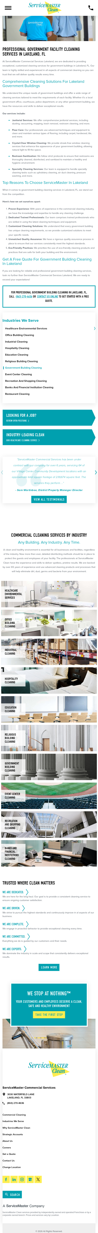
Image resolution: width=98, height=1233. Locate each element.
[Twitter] (38, 1179)
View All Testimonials (49, 499)
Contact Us (8, 1160)
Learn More (49, 967)
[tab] (94, 328)
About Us (7, 1141)
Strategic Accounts (12, 1134)
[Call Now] (90, 7)
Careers (6, 1147)
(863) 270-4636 (24, 296)
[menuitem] (49, 328)
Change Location (11, 1167)
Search (12, 1195)
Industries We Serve (13, 1121)
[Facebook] (6, 1179)
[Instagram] (22, 1179)
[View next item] (95, 472)
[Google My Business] (30, 1179)
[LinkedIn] (14, 1179)
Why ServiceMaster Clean (16, 1127)
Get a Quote (9, 1154)
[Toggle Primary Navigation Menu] (8, 8)
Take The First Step (49, 1015)
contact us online (47, 296)
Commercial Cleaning (14, 1114)
